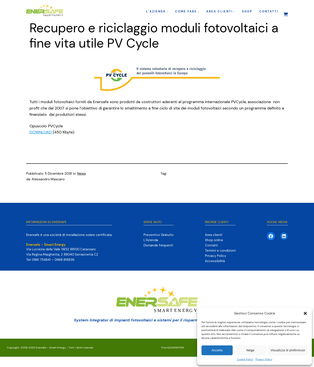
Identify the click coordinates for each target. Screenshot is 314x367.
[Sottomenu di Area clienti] (234, 11)
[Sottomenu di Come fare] (198, 11)
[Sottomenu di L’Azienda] (167, 11)
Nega (250, 350)
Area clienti (219, 11)
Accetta (217, 350)
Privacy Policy (264, 359)
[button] (305, 313)
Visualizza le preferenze (287, 350)
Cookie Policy (245, 359)
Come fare (186, 11)
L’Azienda (156, 11)
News (81, 173)
